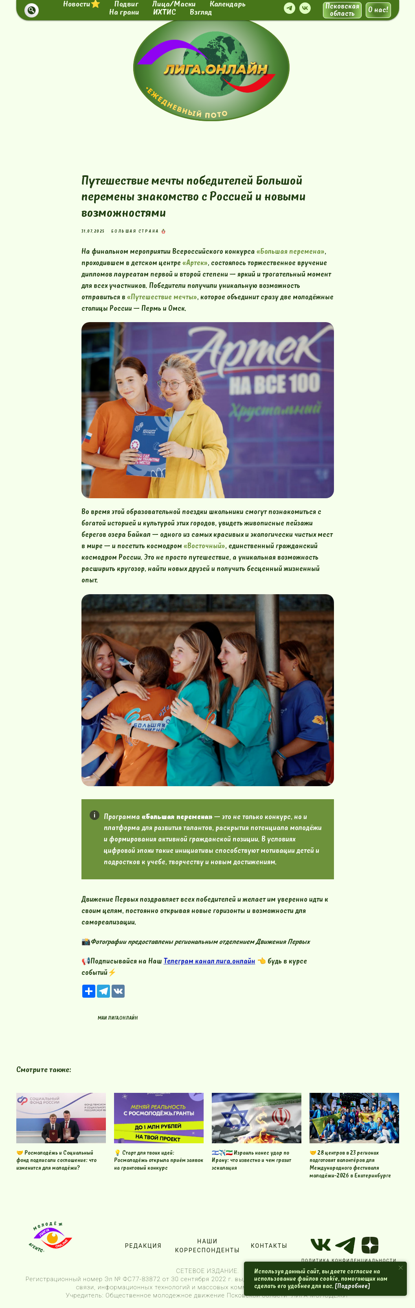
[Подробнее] (352, 1286)
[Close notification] (401, 1268)
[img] (215, 67)
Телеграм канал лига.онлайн (209, 961)
